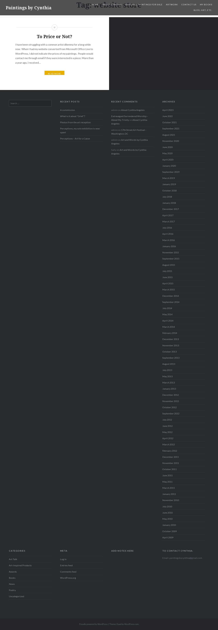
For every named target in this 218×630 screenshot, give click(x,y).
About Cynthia (112, 4)
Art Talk (13, 559)
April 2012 (167, 438)
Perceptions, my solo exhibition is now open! (80, 130)
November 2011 (170, 463)
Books (12, 577)
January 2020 (169, 165)
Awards (13, 571)
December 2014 (170, 295)
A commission (67, 110)
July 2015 (167, 271)
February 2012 (169, 450)
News (12, 584)
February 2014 (169, 333)
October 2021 (169, 122)
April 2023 (167, 110)
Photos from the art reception (75, 122)
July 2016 (167, 227)
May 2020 (167, 153)
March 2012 (168, 444)
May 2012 (167, 432)
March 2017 (168, 221)
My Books (206, 4)
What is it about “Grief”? (72, 116)
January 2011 (169, 494)
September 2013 (170, 357)
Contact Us (189, 4)
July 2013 (167, 370)
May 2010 (167, 518)
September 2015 (170, 258)
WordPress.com (131, 624)
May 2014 (167, 314)
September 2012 (170, 413)
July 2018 (167, 196)
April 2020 (167, 159)
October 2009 (169, 531)
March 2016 (168, 240)
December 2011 (170, 456)
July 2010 (167, 506)
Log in (63, 559)
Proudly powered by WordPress (93, 624)
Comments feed (68, 571)
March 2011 (168, 487)
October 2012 (169, 407)
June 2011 (167, 475)
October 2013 (169, 351)
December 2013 (170, 339)
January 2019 (169, 184)
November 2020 (170, 141)
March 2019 (168, 178)
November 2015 (170, 252)
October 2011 (169, 469)
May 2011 (167, 481)
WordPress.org (68, 577)
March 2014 (168, 326)
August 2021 (168, 134)
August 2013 (168, 363)
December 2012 (170, 394)
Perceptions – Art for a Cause (75, 138)
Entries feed (66, 565)
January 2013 (169, 388)
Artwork (172, 4)
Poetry (12, 590)
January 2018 (169, 202)
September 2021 (170, 128)
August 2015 (168, 264)
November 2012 (170, 401)
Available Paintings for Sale (143, 4)
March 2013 (168, 382)
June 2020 (167, 147)
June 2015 (167, 277)
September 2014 (170, 302)
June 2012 (167, 426)
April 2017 (167, 215)
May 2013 (167, 376)
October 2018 (169, 190)
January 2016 (169, 246)
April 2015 (167, 283)
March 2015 (168, 289)
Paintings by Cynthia (29, 8)
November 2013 (170, 345)
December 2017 (170, 209)
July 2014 (167, 308)
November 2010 (170, 500)
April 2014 (167, 320)
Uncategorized (16, 596)
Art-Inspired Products (20, 565)
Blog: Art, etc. (203, 10)
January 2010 (169, 525)
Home (95, 4)
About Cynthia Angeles (133, 110)
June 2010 (167, 512)
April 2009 (167, 537)
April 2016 (167, 233)
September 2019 (170, 172)
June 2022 (167, 116)
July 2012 (167, 419)
